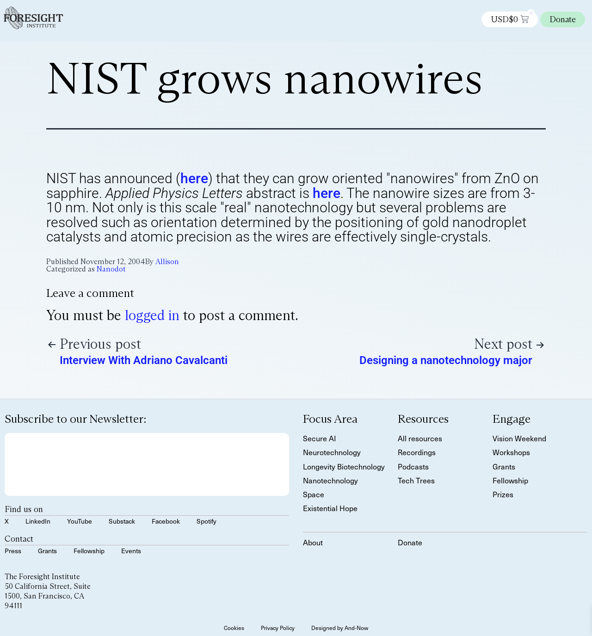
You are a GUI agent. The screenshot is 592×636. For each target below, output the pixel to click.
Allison (167, 261)
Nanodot (111, 269)
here (194, 178)
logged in (152, 315)
